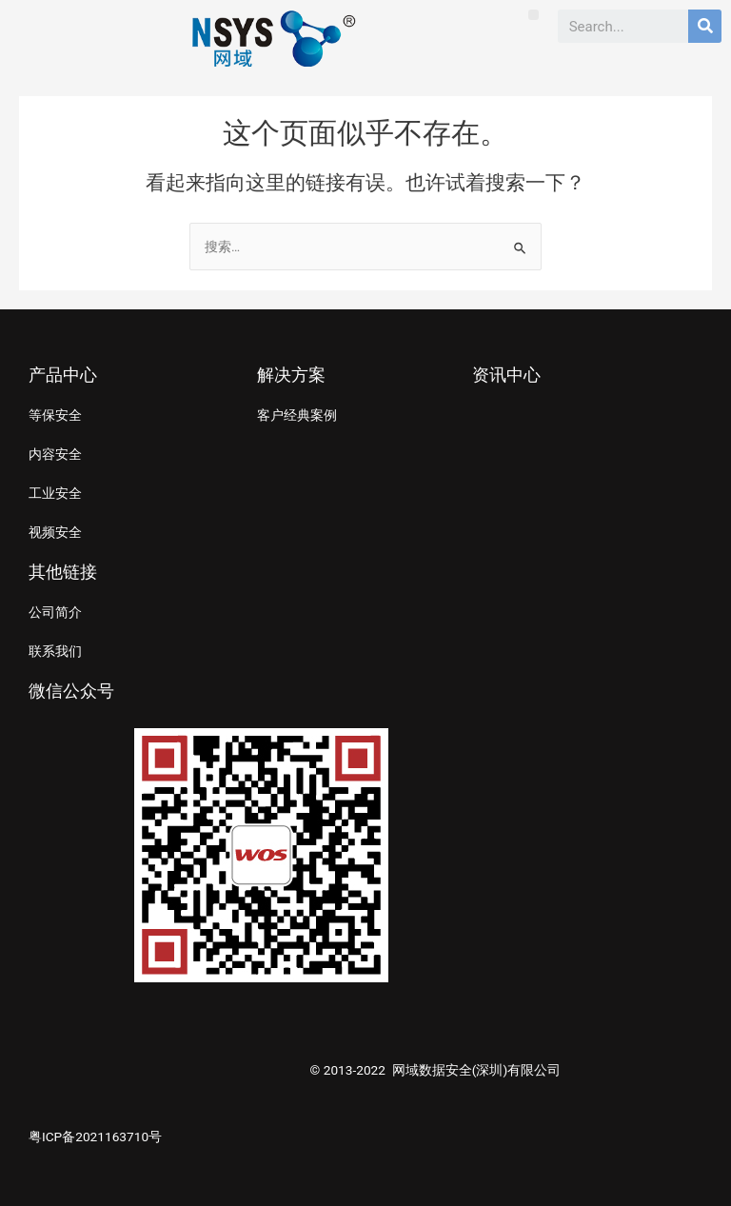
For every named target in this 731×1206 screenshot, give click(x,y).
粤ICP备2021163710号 (95, 1136)
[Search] (704, 26)
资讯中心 (506, 375)
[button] (533, 15)
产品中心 (63, 375)
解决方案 (291, 375)
